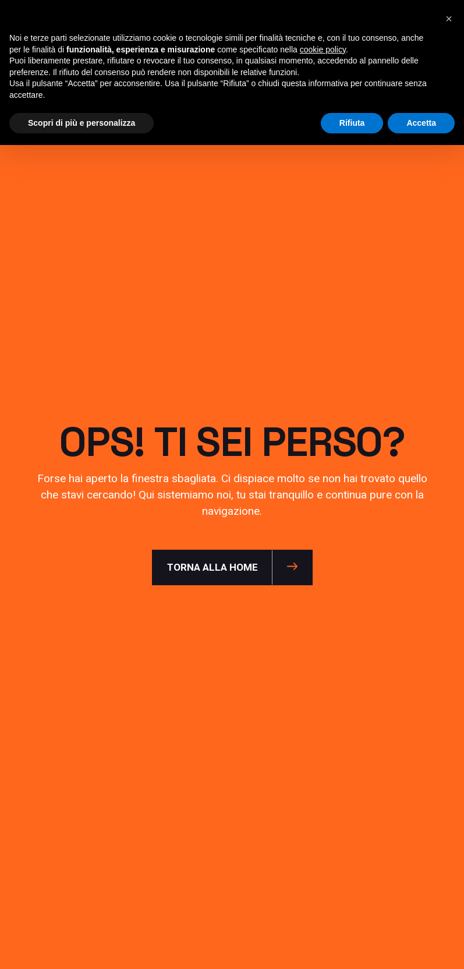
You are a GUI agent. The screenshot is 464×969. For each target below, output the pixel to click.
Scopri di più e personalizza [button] (81, 123)
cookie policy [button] (323, 49)
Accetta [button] (421, 123)
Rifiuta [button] (352, 123)
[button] (449, 18)
